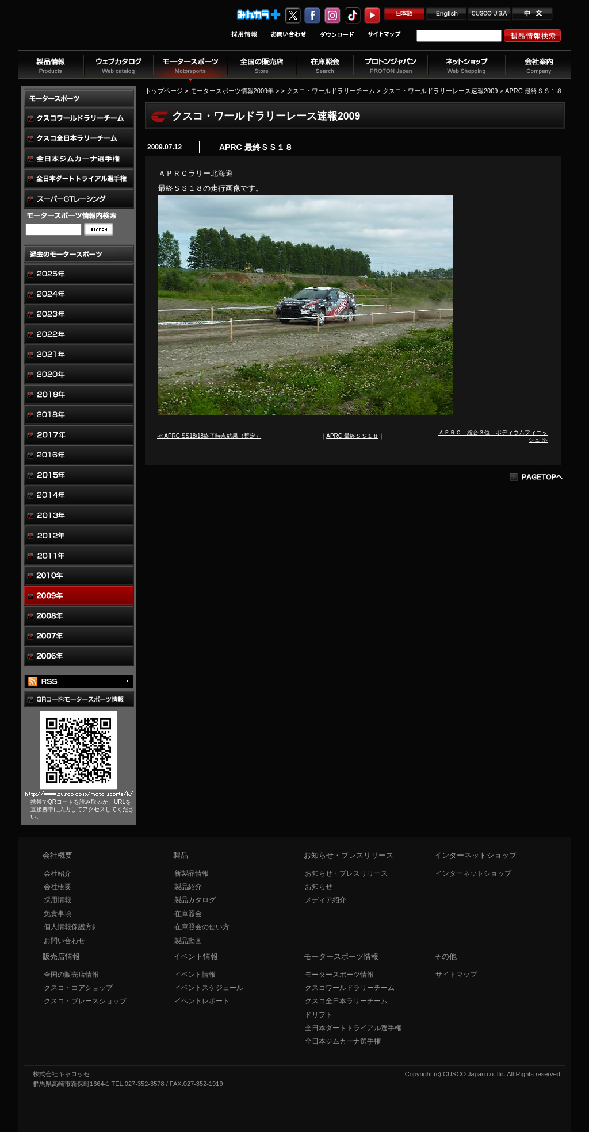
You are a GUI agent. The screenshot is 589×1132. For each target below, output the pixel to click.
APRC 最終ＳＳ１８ (256, 147)
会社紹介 (57, 873)
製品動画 (188, 941)
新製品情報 (191, 873)
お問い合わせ (64, 941)
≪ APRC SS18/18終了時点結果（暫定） (209, 436)
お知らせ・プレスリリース (346, 873)
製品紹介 (188, 887)
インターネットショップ (473, 873)
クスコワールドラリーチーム (350, 988)
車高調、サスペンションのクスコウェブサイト (93, 30)
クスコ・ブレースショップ (85, 1001)
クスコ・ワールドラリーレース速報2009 (440, 90)
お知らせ (318, 887)
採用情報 (57, 900)
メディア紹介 (325, 900)
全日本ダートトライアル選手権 (353, 1028)
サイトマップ (456, 975)
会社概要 (57, 887)
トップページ (164, 90)
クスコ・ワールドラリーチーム (330, 90)
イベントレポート (202, 1001)
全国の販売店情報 (71, 975)
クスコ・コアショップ (78, 988)
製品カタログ (195, 900)
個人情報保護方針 (71, 927)
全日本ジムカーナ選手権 (343, 1041)
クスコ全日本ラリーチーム (346, 1001)
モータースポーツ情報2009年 (232, 90)
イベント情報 (195, 975)
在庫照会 (188, 914)
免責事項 (57, 914)
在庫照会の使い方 (202, 927)
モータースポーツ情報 (339, 975)
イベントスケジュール (208, 988)
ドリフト (318, 1015)
